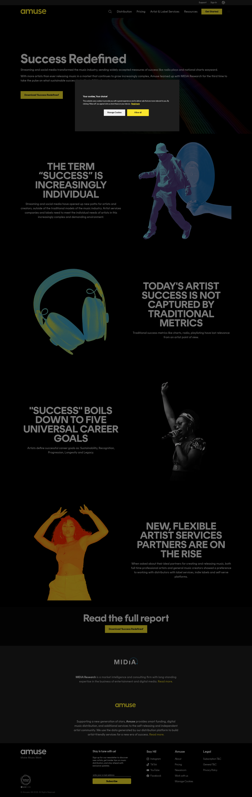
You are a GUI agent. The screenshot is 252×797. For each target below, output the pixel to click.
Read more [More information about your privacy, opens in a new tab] (135, 104)
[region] (127, 105)
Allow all (137, 112)
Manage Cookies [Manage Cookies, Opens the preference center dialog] (114, 112)
